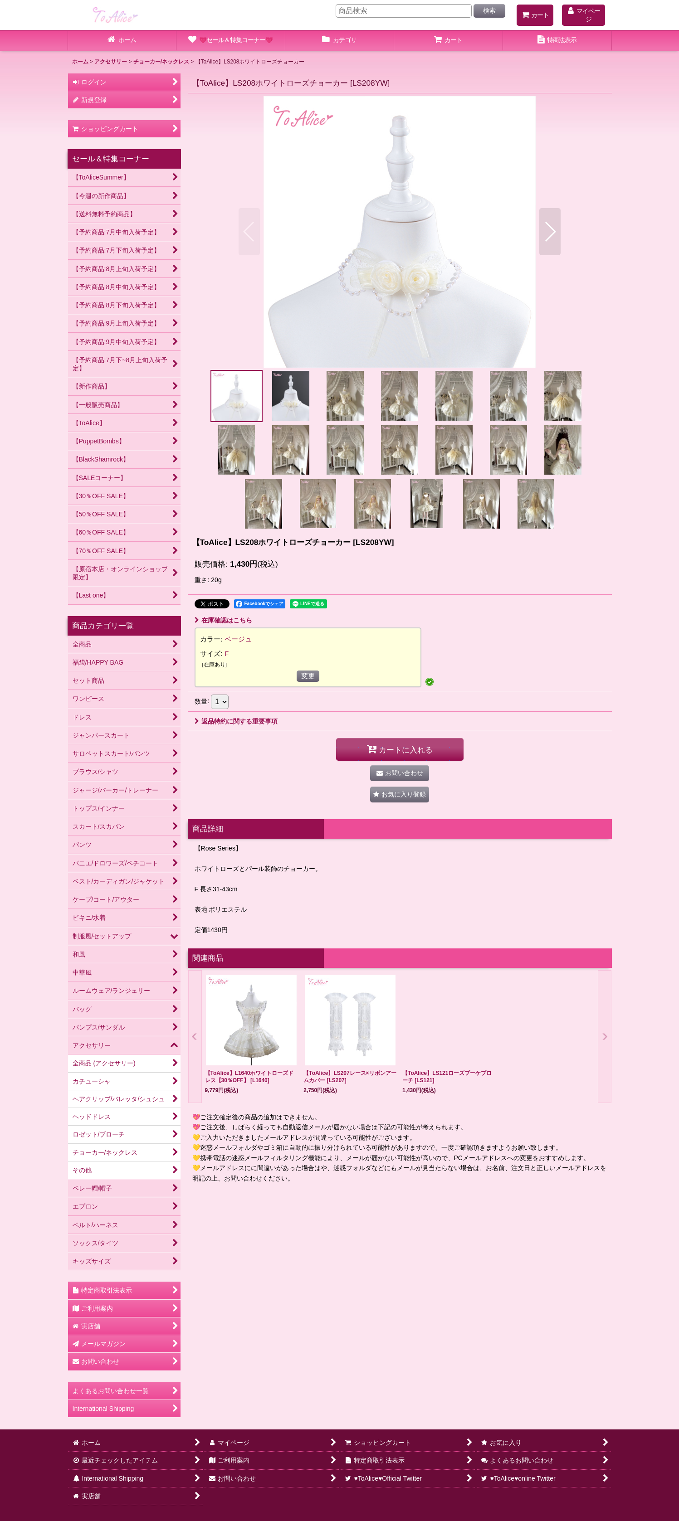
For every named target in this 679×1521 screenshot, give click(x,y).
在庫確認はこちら (223, 620)
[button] (249, 231)
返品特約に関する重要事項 (236, 721)
